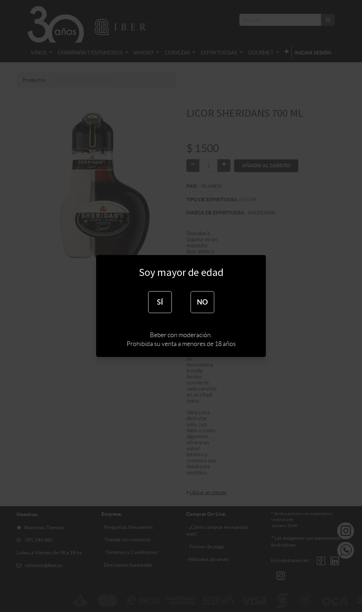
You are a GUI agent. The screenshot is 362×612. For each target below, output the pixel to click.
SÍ (160, 302)
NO (202, 302)
